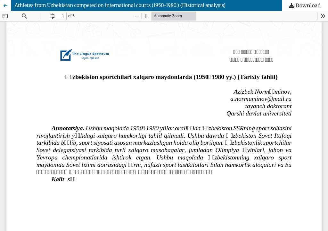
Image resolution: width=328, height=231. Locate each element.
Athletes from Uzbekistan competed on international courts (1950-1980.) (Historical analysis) (120, 5)
